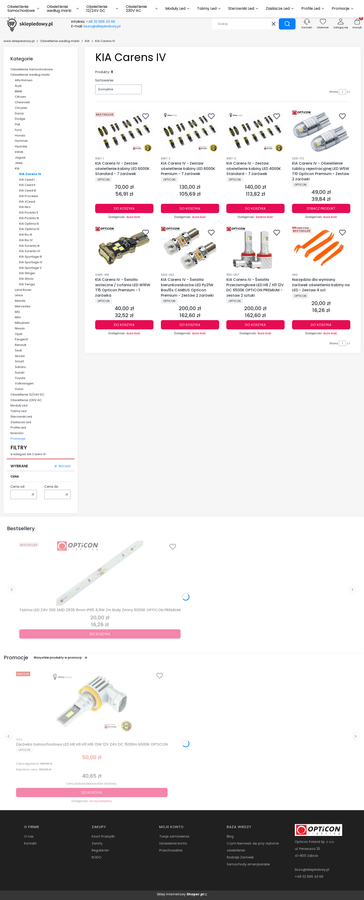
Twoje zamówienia (174, 836)
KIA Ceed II (27, 185)
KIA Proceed (28, 196)
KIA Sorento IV (29, 251)
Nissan (20, 328)
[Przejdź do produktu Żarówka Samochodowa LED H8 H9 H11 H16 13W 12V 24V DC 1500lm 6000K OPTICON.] (92, 702)
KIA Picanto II (28, 212)
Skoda (20, 356)
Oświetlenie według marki (59, 41)
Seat (18, 350)
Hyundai (21, 146)
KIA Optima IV (29, 229)
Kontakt (30, 843)
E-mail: (95, 26)
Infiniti (19, 152)
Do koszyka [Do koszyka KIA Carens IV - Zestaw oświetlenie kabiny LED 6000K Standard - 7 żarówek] (124, 208)
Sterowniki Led (21, 416)
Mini (18, 317)
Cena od (17, 486)
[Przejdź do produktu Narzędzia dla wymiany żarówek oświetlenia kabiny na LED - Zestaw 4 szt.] (321, 248)
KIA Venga (27, 284)
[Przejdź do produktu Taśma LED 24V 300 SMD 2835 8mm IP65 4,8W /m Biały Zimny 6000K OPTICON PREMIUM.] (100, 573)
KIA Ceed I (27, 179)
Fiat (17, 124)
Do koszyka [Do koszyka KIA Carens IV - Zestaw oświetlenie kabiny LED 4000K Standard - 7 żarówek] (255, 208)
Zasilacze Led (20, 422)
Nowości (16, 433)
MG (17, 312)
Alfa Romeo (23, 80)
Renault (20, 345)
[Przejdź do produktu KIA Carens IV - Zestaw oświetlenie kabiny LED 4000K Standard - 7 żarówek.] (255, 132)
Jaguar (20, 157)
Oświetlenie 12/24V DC (27, 394)
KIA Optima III (29, 223)
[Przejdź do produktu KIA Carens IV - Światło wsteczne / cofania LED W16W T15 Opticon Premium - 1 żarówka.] (124, 248)
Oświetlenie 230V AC (26, 400)
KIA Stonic (26, 278)
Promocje (17, 438)
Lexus (19, 295)
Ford (18, 130)
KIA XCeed (27, 201)
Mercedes (22, 306)
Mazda (20, 301)
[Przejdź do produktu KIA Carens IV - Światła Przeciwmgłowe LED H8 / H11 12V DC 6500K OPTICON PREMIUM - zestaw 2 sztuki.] (255, 248)
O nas (29, 836)
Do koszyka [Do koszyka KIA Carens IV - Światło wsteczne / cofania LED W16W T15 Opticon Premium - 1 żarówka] (124, 324)
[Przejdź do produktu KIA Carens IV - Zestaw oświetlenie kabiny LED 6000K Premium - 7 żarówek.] (190, 132)
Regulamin (100, 850)
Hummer (21, 141)
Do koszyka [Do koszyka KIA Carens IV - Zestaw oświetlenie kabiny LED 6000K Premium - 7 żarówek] (190, 208)
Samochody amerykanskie (248, 864)
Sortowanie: (104, 80)
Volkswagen (24, 383)
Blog (230, 836)
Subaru (20, 367)
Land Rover (23, 290)
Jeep (19, 163)
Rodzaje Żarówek (240, 857)
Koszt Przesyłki (103, 836)
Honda (20, 135)
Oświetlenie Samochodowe (31, 69)
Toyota (20, 378)
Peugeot (21, 339)
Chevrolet (22, 102)
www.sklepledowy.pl (19, 41)
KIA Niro (25, 207)
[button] (287, 23)
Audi (18, 86)
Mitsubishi (22, 323)
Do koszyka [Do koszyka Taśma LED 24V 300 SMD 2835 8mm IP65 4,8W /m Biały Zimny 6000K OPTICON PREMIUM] (100, 634)
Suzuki (19, 372)
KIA (87, 41)
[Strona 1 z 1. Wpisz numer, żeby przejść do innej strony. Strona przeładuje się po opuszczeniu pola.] (342, 91)
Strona (333, 92)
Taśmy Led (18, 411)
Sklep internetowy (180, 894)
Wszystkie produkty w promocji (61, 657)
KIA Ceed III (27, 190)
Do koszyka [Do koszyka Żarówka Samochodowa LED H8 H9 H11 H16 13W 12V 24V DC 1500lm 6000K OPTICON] (91, 792)
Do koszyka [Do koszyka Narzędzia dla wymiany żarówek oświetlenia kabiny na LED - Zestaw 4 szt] (321, 324)
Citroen (20, 96)
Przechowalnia (170, 850)
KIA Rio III (25, 234)
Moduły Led (18, 405)
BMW (18, 91)
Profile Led (18, 427)
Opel (18, 334)
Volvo (19, 389)
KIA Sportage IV (30, 262)
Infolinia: (93, 21)
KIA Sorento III (29, 246)
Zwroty (97, 843)
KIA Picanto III (29, 218)
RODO (96, 857)
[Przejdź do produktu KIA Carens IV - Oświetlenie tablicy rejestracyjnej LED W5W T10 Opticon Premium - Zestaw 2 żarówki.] (321, 132)
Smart (19, 361)
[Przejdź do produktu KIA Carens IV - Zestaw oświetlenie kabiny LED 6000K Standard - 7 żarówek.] (124, 132)
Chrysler (21, 108)
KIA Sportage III (30, 256)
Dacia (19, 113)
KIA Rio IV (26, 240)
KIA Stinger (27, 273)
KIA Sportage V (30, 268)
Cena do (51, 486)
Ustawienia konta (173, 843)
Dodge (20, 119)
